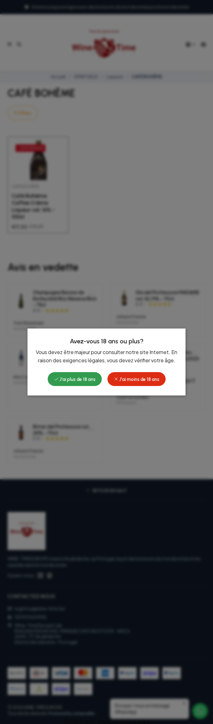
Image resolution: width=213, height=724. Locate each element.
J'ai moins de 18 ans (136, 379)
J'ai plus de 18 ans (74, 379)
